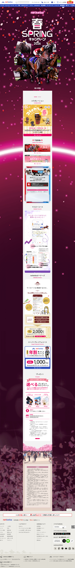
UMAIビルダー (24, 5)
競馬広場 (9, 540)
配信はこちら (37, 198)
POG (8, 538)
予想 (19, 5)
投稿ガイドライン (40, 544)
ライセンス (39, 548)
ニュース (7, 5)
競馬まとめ (9, 542)
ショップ (56, 5)
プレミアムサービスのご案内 (25, 538)
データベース (50, 5)
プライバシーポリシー (41, 542)
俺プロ (67, 5)
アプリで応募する (37, 447)
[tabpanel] (37, 99)
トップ (2, 5)
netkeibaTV (37, 5)
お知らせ (20, 536)
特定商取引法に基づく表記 (42, 546)
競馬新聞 (62, 5)
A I (16, 5)
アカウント (9, 550)
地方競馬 (43, 5)
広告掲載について (40, 538)
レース (12, 5)
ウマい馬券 (2, 540)
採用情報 (38, 536)
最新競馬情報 (10, 546)
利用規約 (38, 540)
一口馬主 (9, 536)
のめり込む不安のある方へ (24, 542)
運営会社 (38, 550)
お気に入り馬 (10, 548)
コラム (31, 5)
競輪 (70, 2)
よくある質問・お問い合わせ (25, 540)
